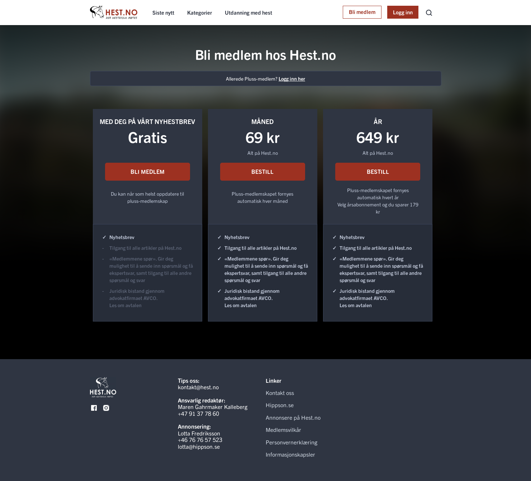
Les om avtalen (125, 305)
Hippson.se (280, 404)
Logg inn (403, 12)
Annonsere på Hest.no (293, 417)
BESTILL (262, 171)
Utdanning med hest (248, 12)
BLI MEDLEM (148, 171)
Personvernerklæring (291, 442)
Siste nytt (163, 12)
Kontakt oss (280, 392)
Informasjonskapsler (290, 454)
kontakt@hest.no (198, 386)
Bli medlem (362, 11)
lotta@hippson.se (199, 446)
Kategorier (199, 12)
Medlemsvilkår (283, 429)
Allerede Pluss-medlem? (265, 78)
